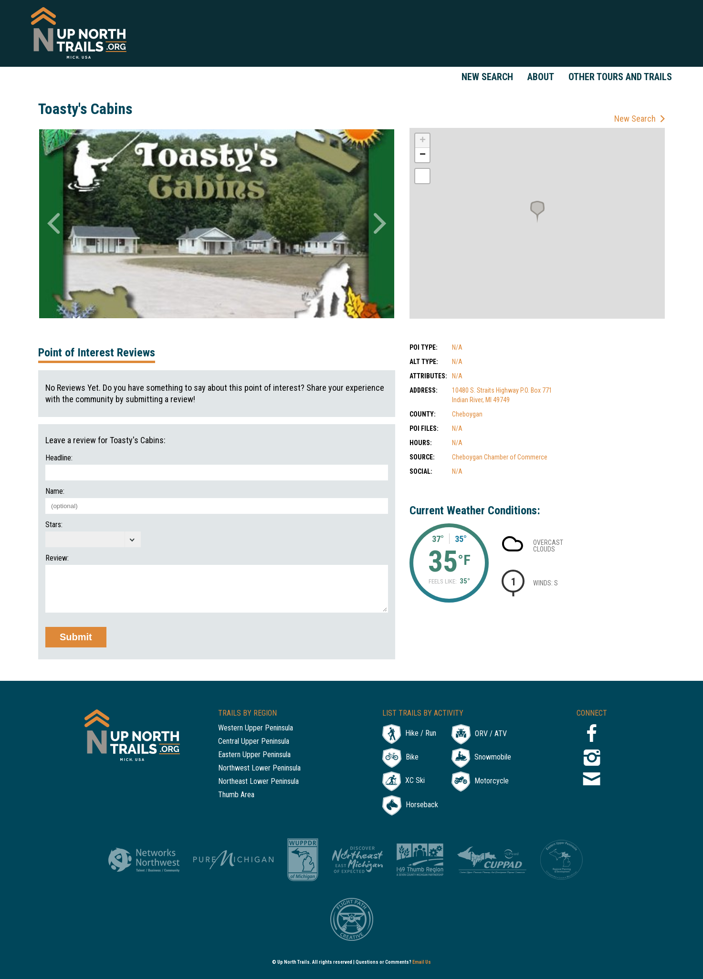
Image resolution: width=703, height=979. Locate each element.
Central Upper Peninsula (253, 742)
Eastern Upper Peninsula (254, 755)
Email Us (421, 962)
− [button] (423, 155)
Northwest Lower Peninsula (259, 768)
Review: (57, 558)
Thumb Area (236, 795)
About (540, 77)
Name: (54, 491)
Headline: (59, 458)
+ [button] (423, 141)
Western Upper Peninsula (255, 728)
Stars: (54, 525)
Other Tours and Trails (620, 77)
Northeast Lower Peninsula (258, 782)
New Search (487, 77)
